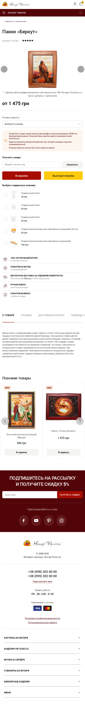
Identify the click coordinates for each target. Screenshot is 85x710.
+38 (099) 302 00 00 (42, 576)
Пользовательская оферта (42, 622)
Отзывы (26, 315)
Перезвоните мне (42, 581)
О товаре (8, 315)
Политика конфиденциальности (42, 618)
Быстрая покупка (63, 175)
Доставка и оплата (51, 315)
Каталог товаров (14, 13)
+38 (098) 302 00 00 (42, 571)
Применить (72, 164)
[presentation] (4, 69)
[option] (26, 317)
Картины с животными (15, 21)
